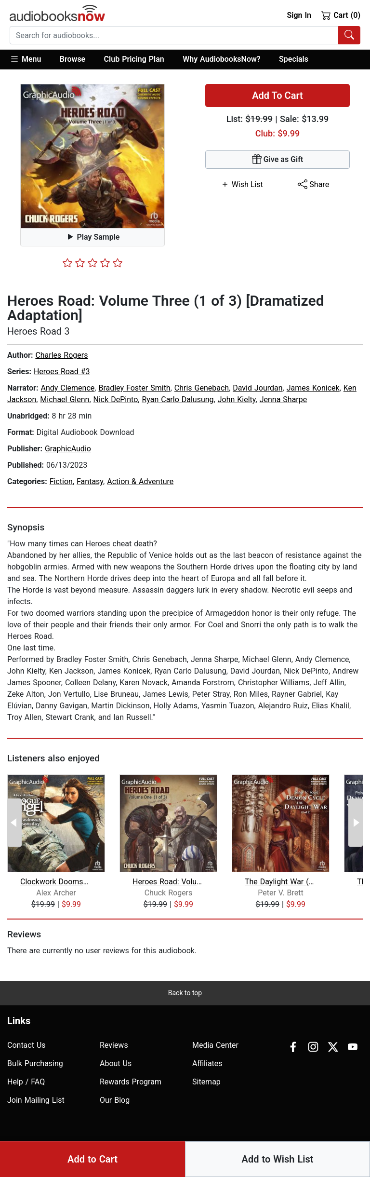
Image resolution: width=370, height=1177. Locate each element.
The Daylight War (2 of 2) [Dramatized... (281, 881)
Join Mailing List (36, 1100)
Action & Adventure (140, 481)
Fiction (61, 481)
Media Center (215, 1045)
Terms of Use (325, 1153)
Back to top (185, 993)
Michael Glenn (64, 399)
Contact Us (26, 1045)
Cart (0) (340, 15)
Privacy (283, 1153)
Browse (72, 59)
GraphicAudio (68, 448)
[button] (30, 59)
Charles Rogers (61, 355)
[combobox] (185, 35)
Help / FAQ (26, 1081)
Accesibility (244, 1153)
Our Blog (115, 1100)
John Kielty (237, 399)
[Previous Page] (14, 822)
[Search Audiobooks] (349, 35)
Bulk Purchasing (35, 1063)
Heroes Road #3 (62, 371)
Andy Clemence (67, 387)
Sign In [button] (299, 15)
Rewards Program (130, 1081)
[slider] (92, 262)
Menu (25, 59)
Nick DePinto (115, 399)
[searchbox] (174, 35)
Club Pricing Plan (134, 59)
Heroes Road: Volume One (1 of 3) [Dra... (168, 881)
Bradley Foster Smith (134, 387)
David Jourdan (257, 387)
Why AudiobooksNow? (221, 59)
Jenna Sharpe (283, 399)
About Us (116, 1063)
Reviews (114, 1045)
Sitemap (206, 1081)
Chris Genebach (201, 387)
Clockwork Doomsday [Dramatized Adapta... (56, 881)
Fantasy (90, 481)
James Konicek (313, 387)
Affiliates (207, 1063)
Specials (293, 59)
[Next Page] (355, 822)
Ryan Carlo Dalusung (177, 399)
